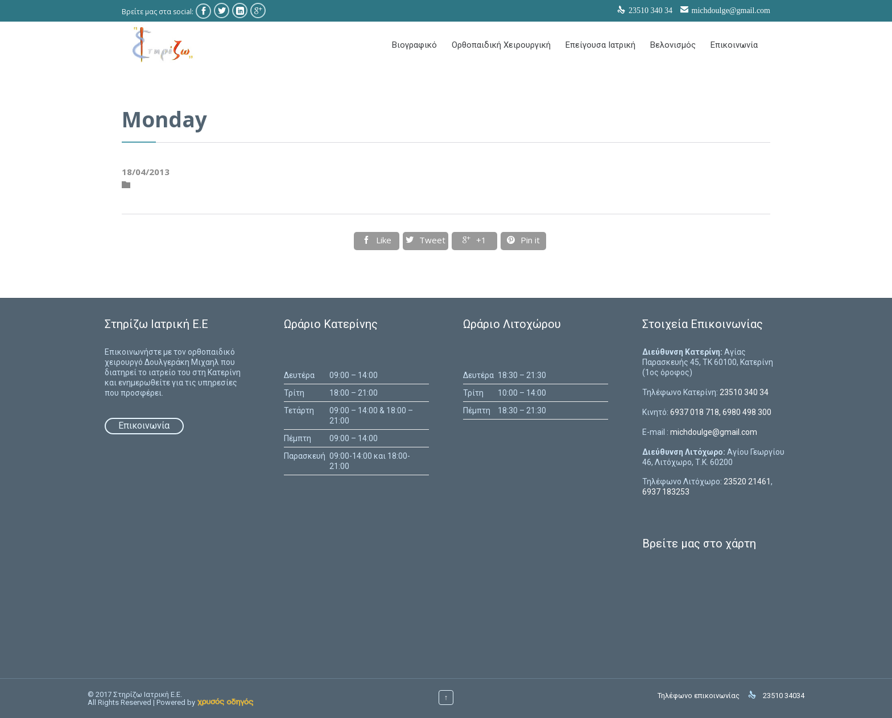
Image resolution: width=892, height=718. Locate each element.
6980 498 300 (746, 412)
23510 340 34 (744, 392)
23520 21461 (747, 481)
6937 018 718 (694, 412)
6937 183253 (665, 491)
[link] (225, 702)
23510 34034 (783, 695)
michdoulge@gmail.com (731, 10)
